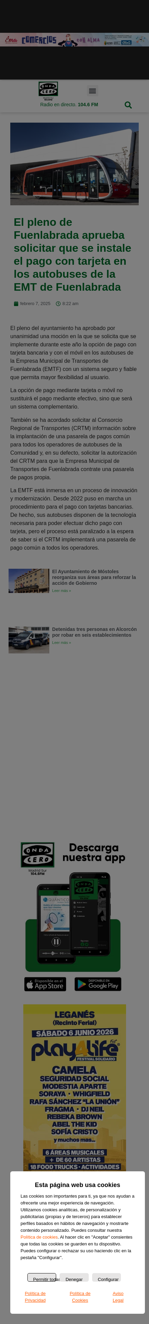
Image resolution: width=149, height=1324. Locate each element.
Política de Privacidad (35, 1297)
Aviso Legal (118, 1297)
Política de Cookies (80, 1297)
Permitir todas (44, 1279)
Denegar (74, 1279)
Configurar (108, 1279)
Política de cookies (39, 1237)
